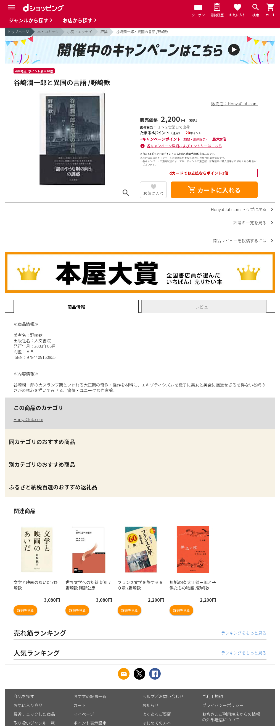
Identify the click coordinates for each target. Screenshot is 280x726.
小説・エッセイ (79, 31)
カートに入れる (214, 190)
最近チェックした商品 (34, 714)
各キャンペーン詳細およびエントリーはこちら (184, 145)
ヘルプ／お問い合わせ (163, 696)
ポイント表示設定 (90, 723)
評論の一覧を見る (249, 222)
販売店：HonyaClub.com (234, 103)
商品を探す (24, 696)
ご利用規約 (212, 696)
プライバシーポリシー (223, 705)
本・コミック (48, 31)
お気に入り (153, 193)
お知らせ (150, 705)
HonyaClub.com (28, 419)
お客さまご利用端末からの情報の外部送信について (231, 716)
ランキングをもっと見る (243, 633)
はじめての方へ (156, 723)
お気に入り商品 (28, 705)
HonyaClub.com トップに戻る (238, 209)
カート (79, 705)
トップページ (18, 31)
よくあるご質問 (156, 714)
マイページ (83, 714)
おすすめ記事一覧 (90, 696)
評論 (104, 31)
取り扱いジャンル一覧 (34, 723)
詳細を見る (25, 610)
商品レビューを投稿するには (239, 240)
